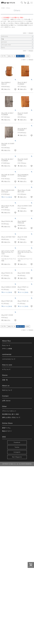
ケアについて (6, 369)
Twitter (17, 447)
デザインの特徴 (7, 348)
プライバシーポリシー (9, 411)
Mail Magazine (17, 457)
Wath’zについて (7, 390)
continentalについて (8, 359)
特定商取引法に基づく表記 (10, 414)
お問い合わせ (6, 400)
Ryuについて (6, 345)
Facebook (17, 442)
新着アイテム (6, 428)
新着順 (27, 56)
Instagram (17, 452)
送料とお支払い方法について (11, 417)
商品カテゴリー (7, 431)
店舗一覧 (5, 380)
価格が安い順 (11, 56)
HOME (3, 8)
